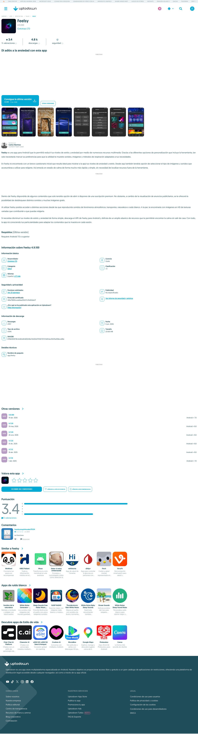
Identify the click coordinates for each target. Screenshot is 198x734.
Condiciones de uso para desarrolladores (148, 709)
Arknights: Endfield (105, 1)
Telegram (184, 1)
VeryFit (120, 568)
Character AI (24, 642)
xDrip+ (88, 568)
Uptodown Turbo (79, 712)
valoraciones (9, 43)
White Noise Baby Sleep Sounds (88, 606)
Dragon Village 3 (163, 1)
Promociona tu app (76, 704)
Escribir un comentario (21, 489)
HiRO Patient (24, 568)
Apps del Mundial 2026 (28, 1)
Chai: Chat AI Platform (9, 643)
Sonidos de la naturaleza (8, 606)
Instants (150, 1)
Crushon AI (56, 642)
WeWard (8, 568)
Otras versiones (48, 103)
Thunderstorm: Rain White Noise (72, 606)
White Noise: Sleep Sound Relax (120, 606)
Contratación (11, 720)
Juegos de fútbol (137, 1)
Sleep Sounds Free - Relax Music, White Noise (40, 607)
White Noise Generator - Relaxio (24, 607)
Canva (119, 642)
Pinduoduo (104, 642)
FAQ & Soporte (74, 716)
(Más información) (14, 308)
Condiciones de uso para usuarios (145, 696)
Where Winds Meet (121, 1)
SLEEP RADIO (56, 605)
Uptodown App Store (77, 696)
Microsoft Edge (45, 1)
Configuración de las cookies (143, 704)
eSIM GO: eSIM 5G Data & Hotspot (40, 643)
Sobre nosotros (12, 696)
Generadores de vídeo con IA (83, 1)
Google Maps (88, 642)
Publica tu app (74, 700)
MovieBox (72, 642)
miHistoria (72, 568)
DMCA (133, 713)
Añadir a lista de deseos (55, 489)
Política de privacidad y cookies (144, 700)
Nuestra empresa (13, 700)
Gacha (175, 1)
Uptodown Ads (74, 708)
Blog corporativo (13, 716)
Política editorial (13, 704)
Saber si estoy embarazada (56, 569)
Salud (10, 269)
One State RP (12, 1)
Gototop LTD (23, 28)
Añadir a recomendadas (80, 489)
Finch (104, 568)
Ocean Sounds (104, 605)
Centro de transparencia (16, 708)
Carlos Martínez (15, 145)
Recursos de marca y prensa (18, 712)
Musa (40, 568)
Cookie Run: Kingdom (62, 1)
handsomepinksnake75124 (24, 529)
